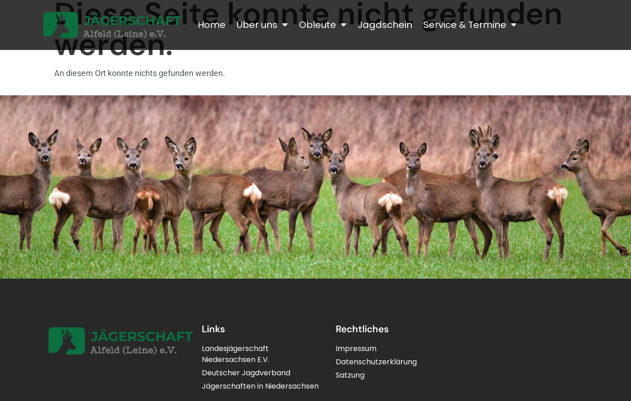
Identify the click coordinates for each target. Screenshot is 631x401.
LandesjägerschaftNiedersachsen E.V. (235, 354)
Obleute (323, 25)
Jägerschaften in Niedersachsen (260, 386)
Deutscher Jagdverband (246, 373)
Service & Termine (470, 25)
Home (212, 24)
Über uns (262, 25)
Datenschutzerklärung (376, 362)
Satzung (350, 375)
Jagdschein (385, 24)
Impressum (356, 348)
